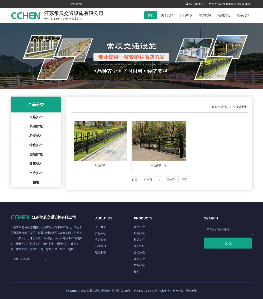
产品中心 (227, 106)
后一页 (171, 179)
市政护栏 (36, 173)
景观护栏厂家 (159, 165)
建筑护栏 (36, 164)
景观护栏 (36, 126)
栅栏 (36, 182)
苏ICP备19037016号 (145, 290)
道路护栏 (36, 117)
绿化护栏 (36, 145)
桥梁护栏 (36, 136)
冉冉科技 (178, 290)
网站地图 (191, 290)
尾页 (184, 179)
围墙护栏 (36, 154)
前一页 (148, 179)
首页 (215, 106)
